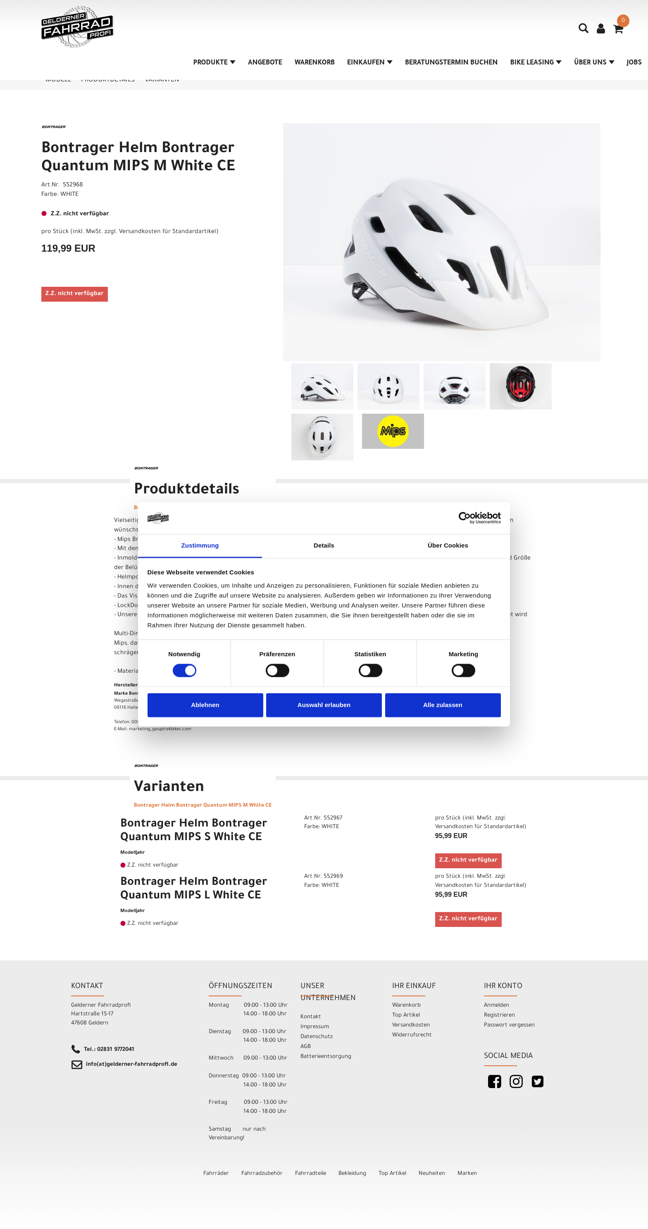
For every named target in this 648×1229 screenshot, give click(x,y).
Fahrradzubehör (262, 1174)
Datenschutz (316, 1037)
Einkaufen (370, 63)
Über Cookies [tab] (448, 545)
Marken (467, 1174)
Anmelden (496, 1006)
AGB (305, 1047)
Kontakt (310, 1017)
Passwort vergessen (509, 1025)
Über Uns (594, 63)
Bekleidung (352, 1174)
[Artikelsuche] (583, 31)
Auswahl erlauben (324, 704)
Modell (58, 80)
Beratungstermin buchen (451, 63)
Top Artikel (406, 1015)
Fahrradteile (310, 1174)
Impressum (314, 1027)
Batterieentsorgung (325, 1057)
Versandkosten (411, 1025)
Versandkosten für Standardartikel (167, 232)
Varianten (162, 80)
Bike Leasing (536, 63)
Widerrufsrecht (412, 1035)
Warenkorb (315, 63)
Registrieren (499, 1015)
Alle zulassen (442, 704)
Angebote (265, 63)
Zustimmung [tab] (200, 545)
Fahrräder (216, 1174)
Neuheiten (432, 1174)
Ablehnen (205, 704)
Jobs (634, 63)
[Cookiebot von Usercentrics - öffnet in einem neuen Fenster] (465, 518)
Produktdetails (108, 80)
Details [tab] (324, 545)
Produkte (214, 63)
